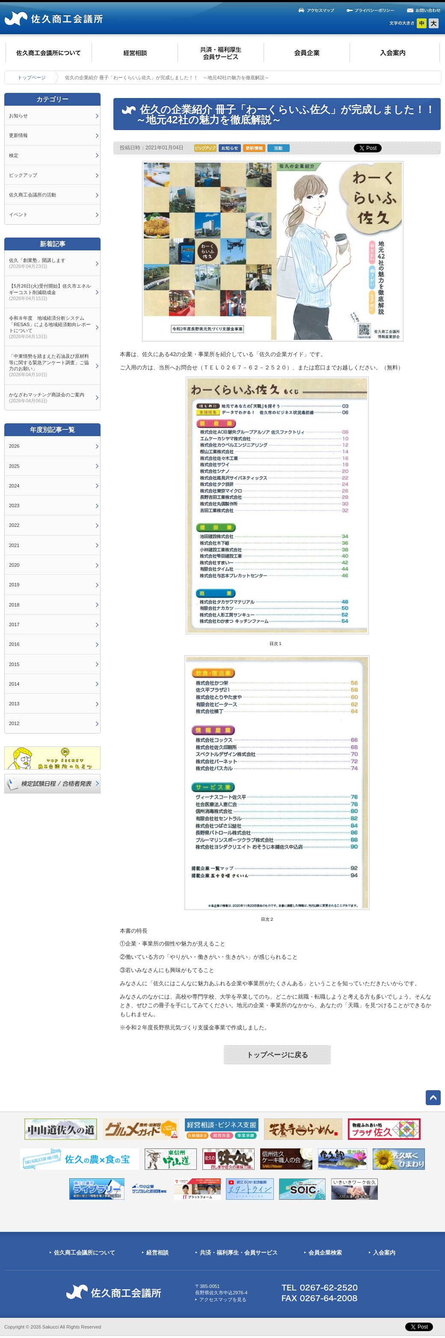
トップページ (32, 77)
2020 (14, 565)
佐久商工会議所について (84, 1252)
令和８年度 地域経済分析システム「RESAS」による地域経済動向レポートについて (50, 327)
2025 (14, 466)
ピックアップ (23, 175)
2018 (14, 604)
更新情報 (18, 135)
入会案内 (384, 1252)
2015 (14, 664)
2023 (14, 505)
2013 (14, 703)
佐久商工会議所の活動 (32, 194)
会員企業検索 (325, 1252)
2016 (14, 644)
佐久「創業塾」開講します (37, 263)
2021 (14, 545)
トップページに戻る (277, 1055)
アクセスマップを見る (222, 1299)
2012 (14, 723)
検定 (13, 155)
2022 (14, 525)
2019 (14, 584)
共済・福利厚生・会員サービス (239, 1252)
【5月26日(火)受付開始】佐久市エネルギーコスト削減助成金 (50, 292)
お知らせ (18, 115)
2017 (14, 624)
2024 (14, 485)
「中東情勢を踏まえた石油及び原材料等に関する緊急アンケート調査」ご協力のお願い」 (49, 365)
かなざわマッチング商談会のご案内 (46, 397)
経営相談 (157, 1252)
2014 (14, 684)
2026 (14, 446)
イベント (18, 214)
